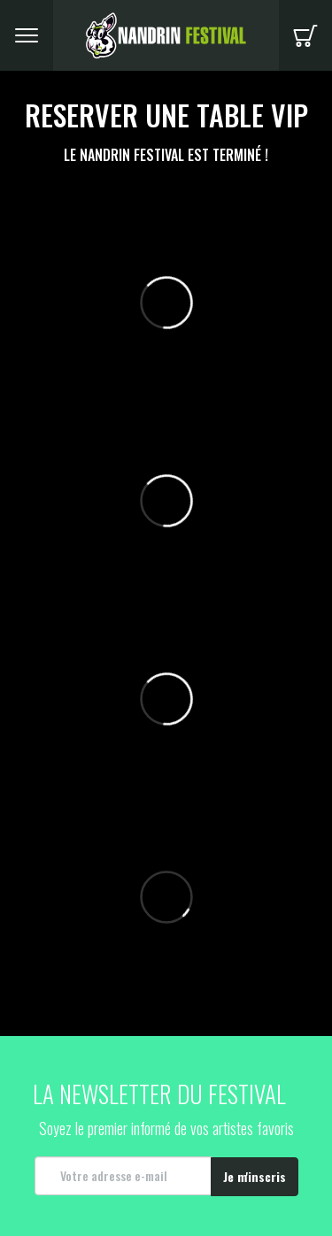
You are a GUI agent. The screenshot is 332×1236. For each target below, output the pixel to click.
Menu (26, 35)
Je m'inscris (254, 1176)
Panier (305, 35)
